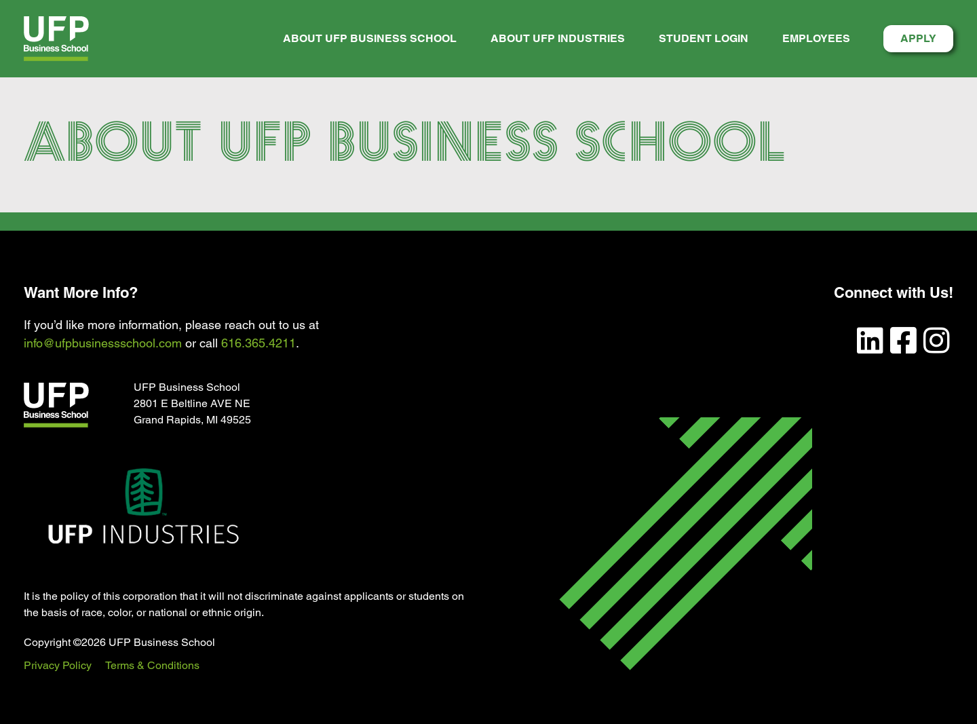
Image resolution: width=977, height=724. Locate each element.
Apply (918, 38)
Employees (816, 38)
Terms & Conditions (152, 665)
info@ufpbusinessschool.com (103, 343)
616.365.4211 (258, 343)
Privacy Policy (58, 665)
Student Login (703, 38)
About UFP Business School (370, 38)
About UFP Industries (558, 38)
